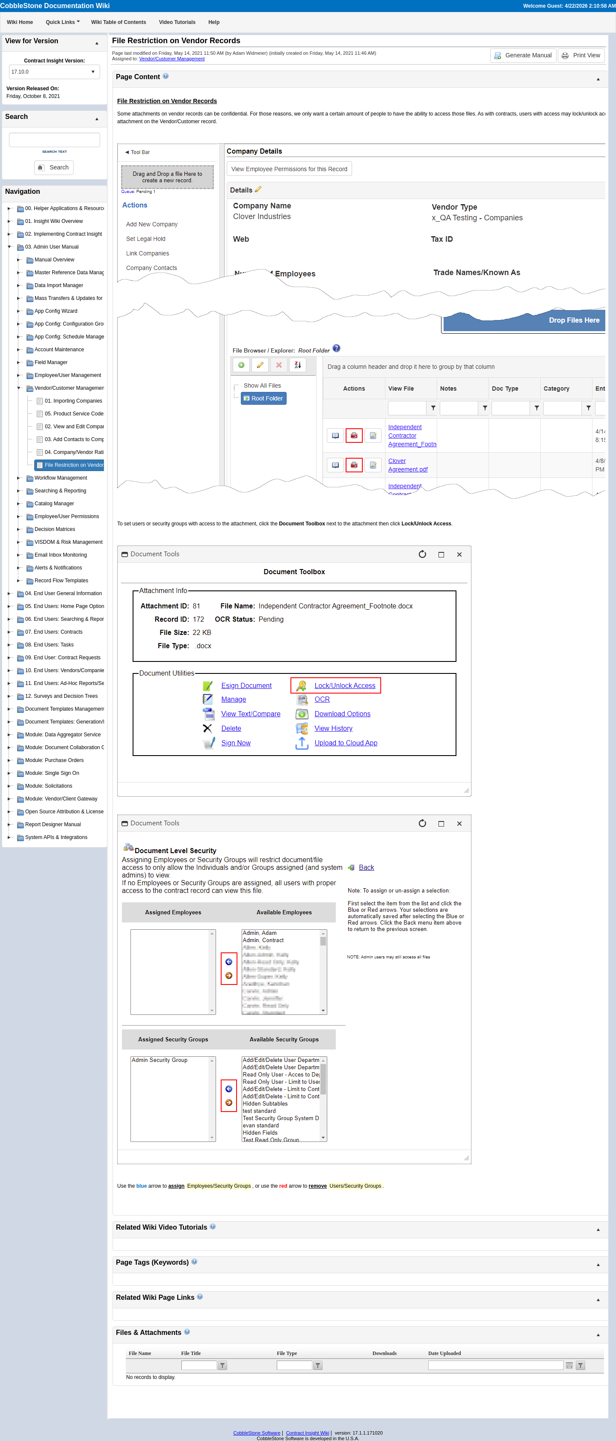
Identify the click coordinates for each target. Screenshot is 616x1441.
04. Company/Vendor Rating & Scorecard (92, 452)
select (93, 72)
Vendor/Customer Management (172, 58)
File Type (287, 1353)
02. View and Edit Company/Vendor (85, 427)
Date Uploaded (444, 1353)
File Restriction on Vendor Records (84, 465)
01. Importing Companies (73, 401)
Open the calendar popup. (569, 1365)
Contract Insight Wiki (307, 1432)
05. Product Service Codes (75, 414)
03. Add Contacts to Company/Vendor (88, 439)
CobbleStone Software (256, 1432)
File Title (191, 1353)
